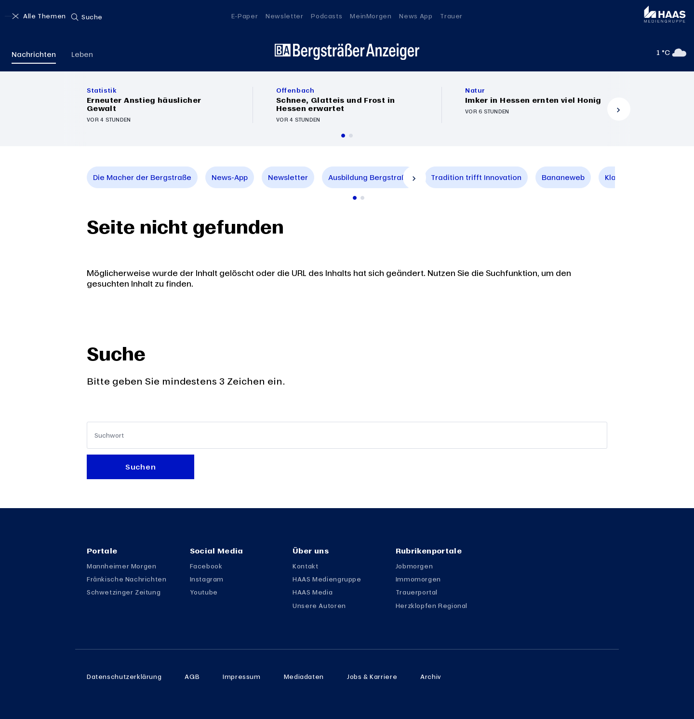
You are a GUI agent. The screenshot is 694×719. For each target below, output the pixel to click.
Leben (82, 54)
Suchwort (109, 435)
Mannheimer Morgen (121, 566)
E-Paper (244, 16)
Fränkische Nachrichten (127, 579)
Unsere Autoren (319, 605)
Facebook (206, 566)
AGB (192, 676)
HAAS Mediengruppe (327, 579)
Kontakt (305, 566)
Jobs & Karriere (372, 676)
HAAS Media (313, 592)
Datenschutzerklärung (124, 676)
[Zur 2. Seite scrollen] (362, 198)
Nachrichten (34, 54)
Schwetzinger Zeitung (123, 592)
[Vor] (618, 109)
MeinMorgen (370, 16)
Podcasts (326, 16)
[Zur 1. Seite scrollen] (355, 198)
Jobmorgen (414, 566)
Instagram (207, 579)
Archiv (430, 676)
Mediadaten (304, 676)
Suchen (140, 466)
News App (415, 16)
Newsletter (284, 16)
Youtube (204, 592)
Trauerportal (417, 592)
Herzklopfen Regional (431, 605)
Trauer (451, 16)
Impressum (242, 676)
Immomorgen (418, 579)
